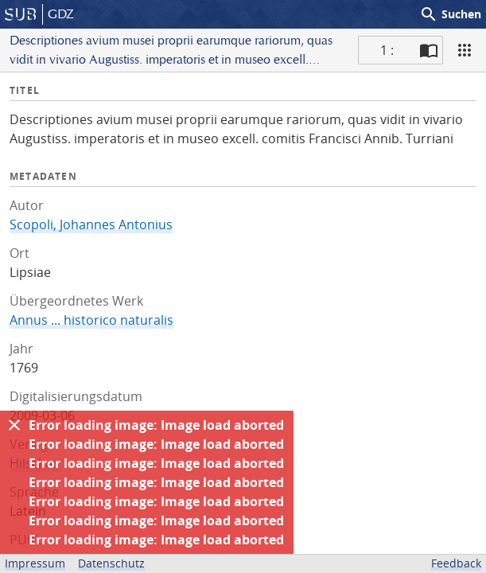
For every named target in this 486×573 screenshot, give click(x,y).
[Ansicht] (464, 50)
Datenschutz (111, 563)
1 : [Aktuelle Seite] (387, 50)
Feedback (456, 563)
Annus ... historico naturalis (91, 320)
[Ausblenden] (14, 425)
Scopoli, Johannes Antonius (91, 224)
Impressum (35, 563)
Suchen (450, 14)
